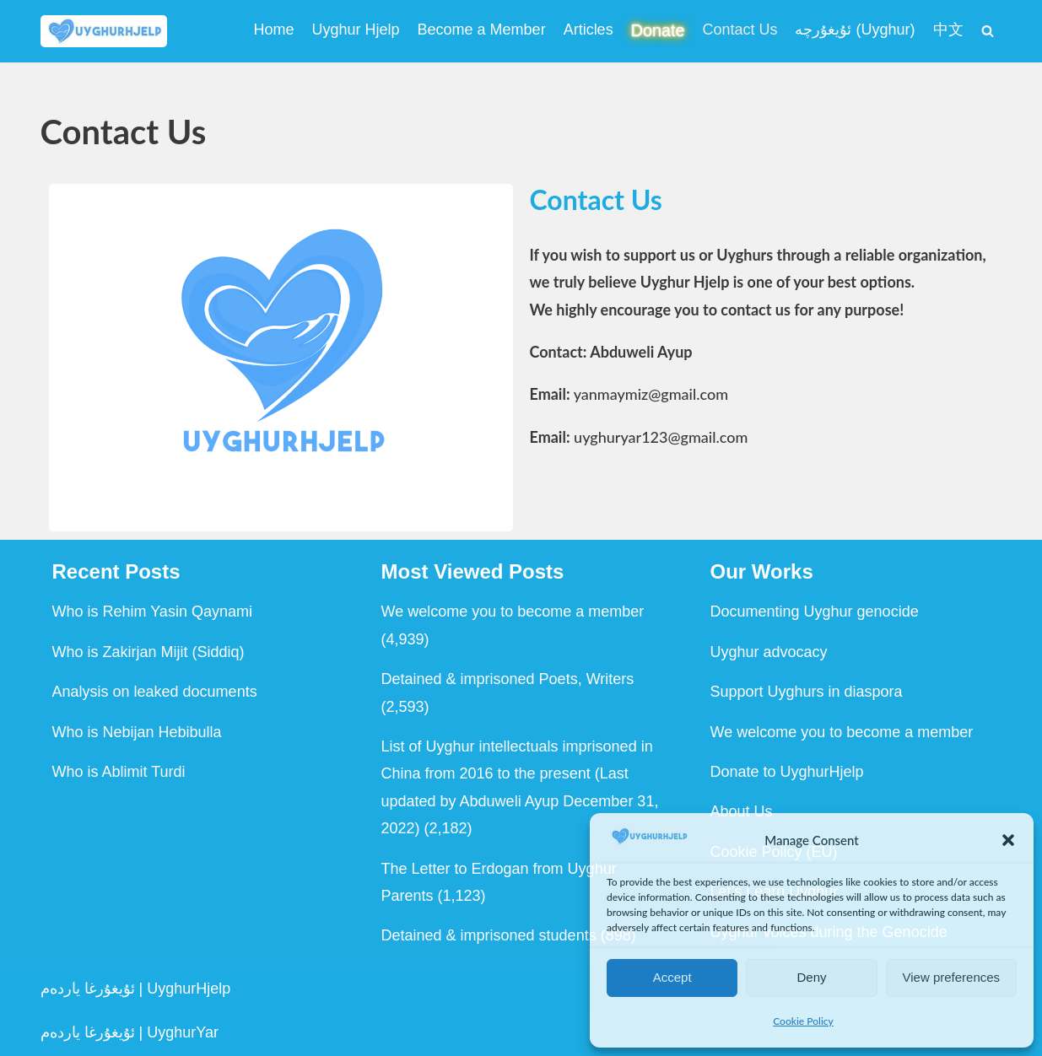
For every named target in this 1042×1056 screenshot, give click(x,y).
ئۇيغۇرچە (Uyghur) (855, 29)
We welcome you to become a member (513, 611)
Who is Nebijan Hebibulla (137, 732)
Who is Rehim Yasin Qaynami (152, 611)
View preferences (952, 977)
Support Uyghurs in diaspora (806, 691)
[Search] (987, 30)
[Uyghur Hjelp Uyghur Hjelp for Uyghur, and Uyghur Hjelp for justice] (103, 31)
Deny (811, 977)
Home (274, 29)
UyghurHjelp (188, 988)
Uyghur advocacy (769, 652)
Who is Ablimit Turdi (119, 771)
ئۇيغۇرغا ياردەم (87, 988)
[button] (1008, 840)
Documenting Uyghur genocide (814, 611)
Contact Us (739, 29)
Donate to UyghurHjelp (787, 771)
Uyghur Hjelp (356, 29)
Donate (658, 30)
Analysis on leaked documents (154, 691)
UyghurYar (183, 1032)
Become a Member (482, 29)
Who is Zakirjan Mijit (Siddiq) (148, 652)
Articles (588, 29)
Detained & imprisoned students (489, 935)
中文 (948, 29)
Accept (672, 977)
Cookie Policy (803, 1021)
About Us (741, 811)
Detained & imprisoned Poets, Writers (507, 679)
